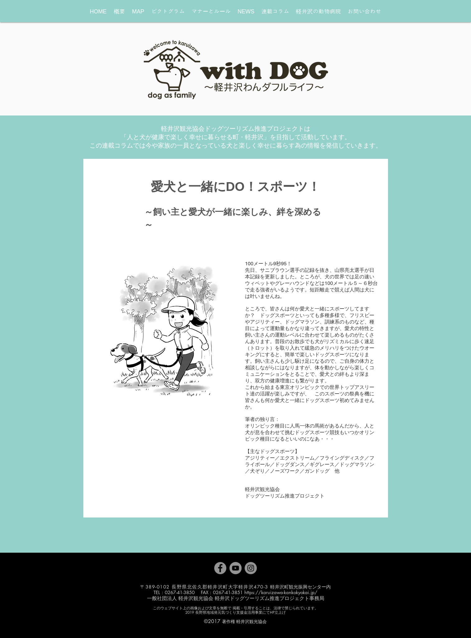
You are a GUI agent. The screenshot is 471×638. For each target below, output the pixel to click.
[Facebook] (220, 568)
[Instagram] (251, 568)
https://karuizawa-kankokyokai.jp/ (280, 592)
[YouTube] (235, 568)
